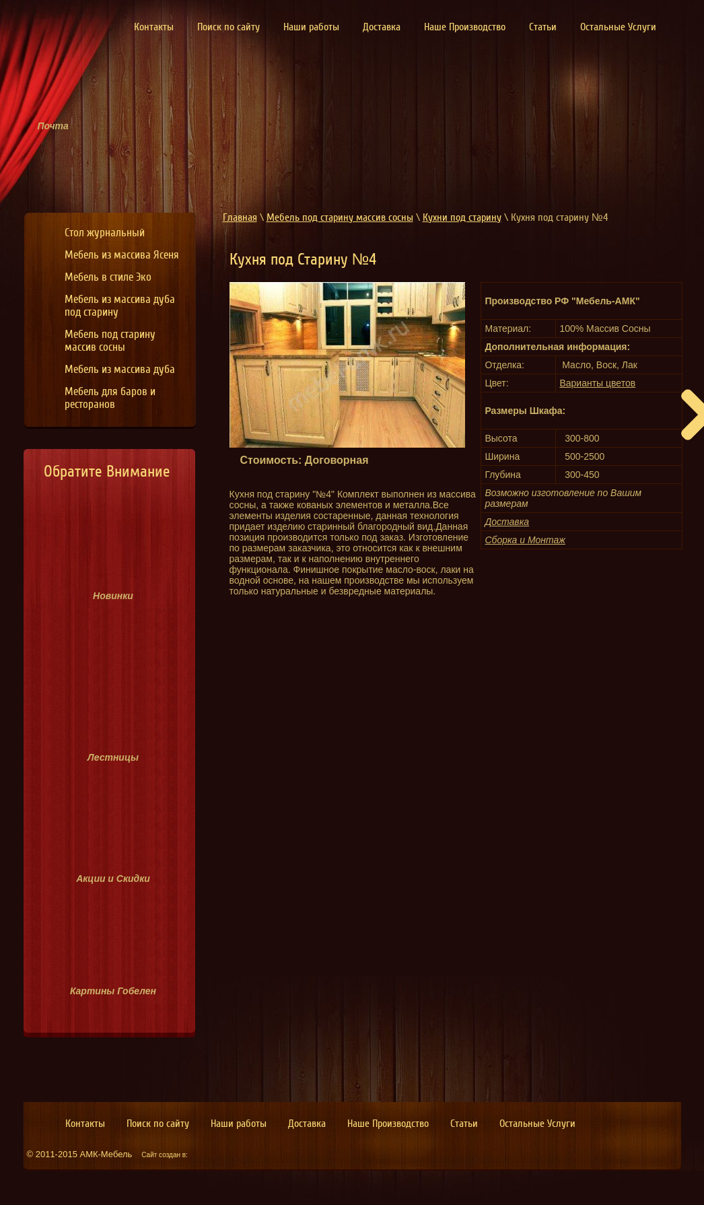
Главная (240, 217)
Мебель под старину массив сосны (340, 217)
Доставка (507, 521)
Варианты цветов (597, 383)
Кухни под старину (462, 217)
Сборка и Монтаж (525, 540)
